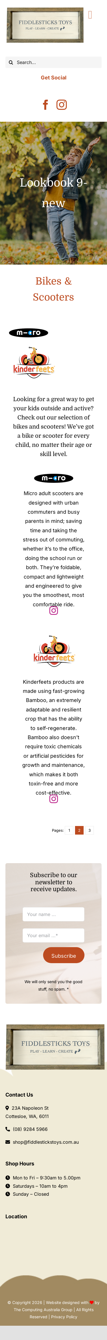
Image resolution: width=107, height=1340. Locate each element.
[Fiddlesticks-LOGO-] (45, 8)
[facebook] (46, 105)
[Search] (11, 62)
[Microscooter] (29, 330)
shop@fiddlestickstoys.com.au (46, 1142)
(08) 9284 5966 (30, 1129)
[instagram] (61, 105)
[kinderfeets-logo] (33, 346)
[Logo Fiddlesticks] (55, 1026)
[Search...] (53, 62)
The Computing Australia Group (43, 1309)
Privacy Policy (64, 1316)
